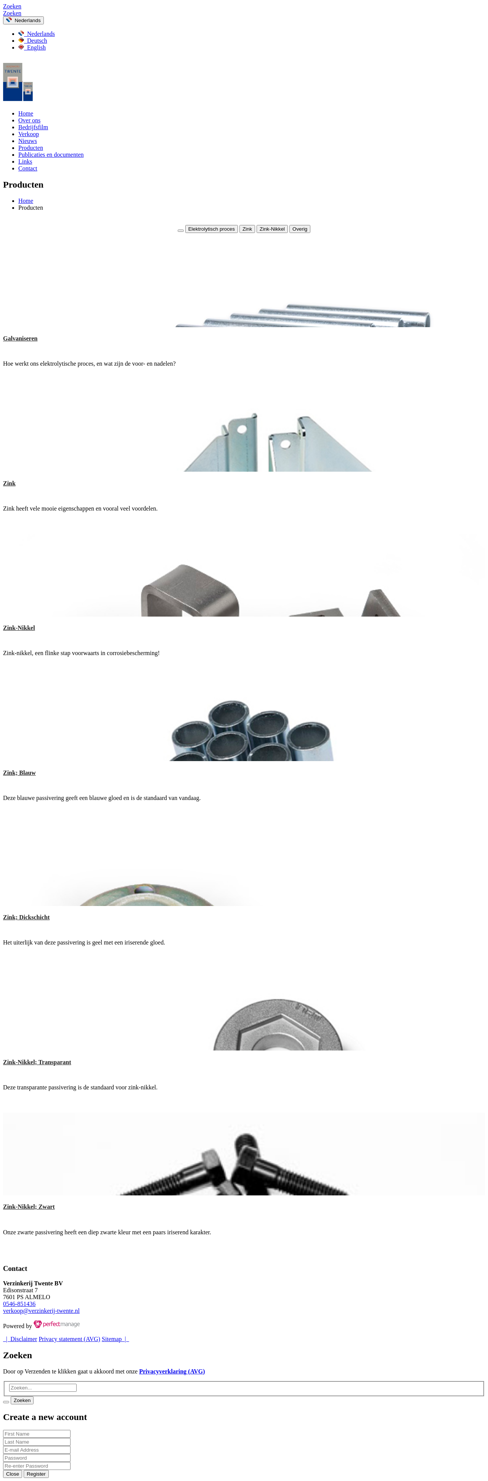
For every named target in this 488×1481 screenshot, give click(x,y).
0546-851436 (19, 1304)
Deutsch (32, 40)
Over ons (29, 120)
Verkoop (28, 134)
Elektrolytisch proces (211, 229)
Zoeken (12, 6)
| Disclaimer (20, 1339)
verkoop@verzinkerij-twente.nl (41, 1311)
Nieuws (27, 141)
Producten (30, 148)
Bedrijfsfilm (33, 127)
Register (36, 1474)
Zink (247, 229)
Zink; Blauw (19, 772)
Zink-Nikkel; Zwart (29, 1206)
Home (25, 113)
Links (25, 161)
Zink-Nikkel (272, 229)
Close (12, 1474)
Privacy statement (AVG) (69, 1339)
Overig (299, 229)
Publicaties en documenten (51, 154)
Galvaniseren (20, 338)
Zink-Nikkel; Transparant (37, 1062)
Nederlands (23, 20)
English (32, 47)
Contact (27, 168)
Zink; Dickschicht (26, 917)
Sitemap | (115, 1339)
